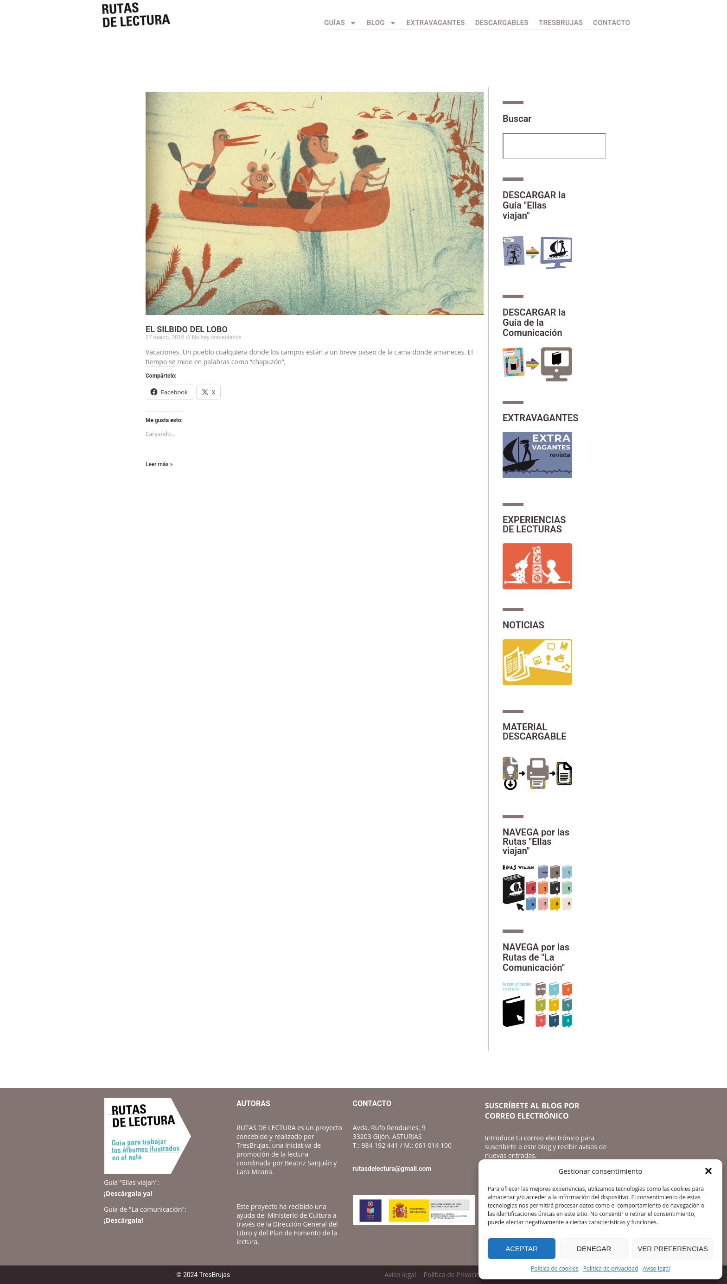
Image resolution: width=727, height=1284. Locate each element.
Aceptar (521, 1248)
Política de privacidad (610, 1268)
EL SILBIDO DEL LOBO (187, 329)
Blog (381, 23)
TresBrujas (561, 23)
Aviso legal (656, 1268)
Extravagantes (436, 23)
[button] (708, 1171)
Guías (340, 23)
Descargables (502, 23)
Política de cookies (555, 1268)
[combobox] (554, 146)
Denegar (594, 1248)
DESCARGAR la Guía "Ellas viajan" (534, 205)
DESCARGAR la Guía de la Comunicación (534, 322)
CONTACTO (611, 23)
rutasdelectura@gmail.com (392, 1168)
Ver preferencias (673, 1248)
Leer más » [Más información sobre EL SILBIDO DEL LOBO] (159, 464)
